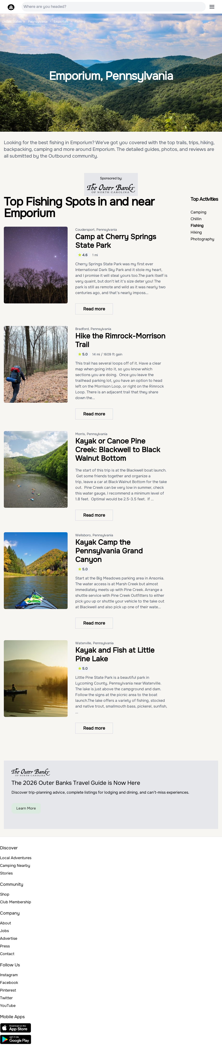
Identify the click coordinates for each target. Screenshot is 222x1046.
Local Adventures (15, 857)
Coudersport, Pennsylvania (96, 229)
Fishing (197, 225)
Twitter (6, 997)
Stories (6, 873)
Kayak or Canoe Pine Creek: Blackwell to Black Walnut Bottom (117, 450)
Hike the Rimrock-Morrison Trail (120, 340)
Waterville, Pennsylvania (94, 643)
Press (5, 946)
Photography (202, 239)
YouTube (8, 1005)
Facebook (9, 982)
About (5, 923)
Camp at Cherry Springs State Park (115, 241)
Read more (94, 309)
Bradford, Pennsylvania (93, 329)
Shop (4, 894)
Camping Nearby (15, 865)
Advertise (8, 938)
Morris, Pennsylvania (91, 434)
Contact (7, 953)
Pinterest (8, 990)
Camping (198, 212)
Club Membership (15, 901)
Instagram (9, 974)
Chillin (196, 218)
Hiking (196, 232)
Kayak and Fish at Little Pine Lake (114, 654)
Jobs (4, 930)
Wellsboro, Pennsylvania (94, 535)
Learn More (26, 808)
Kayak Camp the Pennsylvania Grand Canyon (109, 551)
